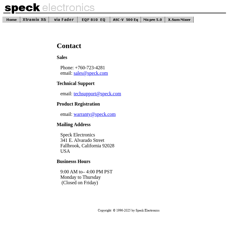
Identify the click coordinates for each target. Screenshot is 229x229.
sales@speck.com (91, 73)
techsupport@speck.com (97, 93)
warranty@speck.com (95, 114)
